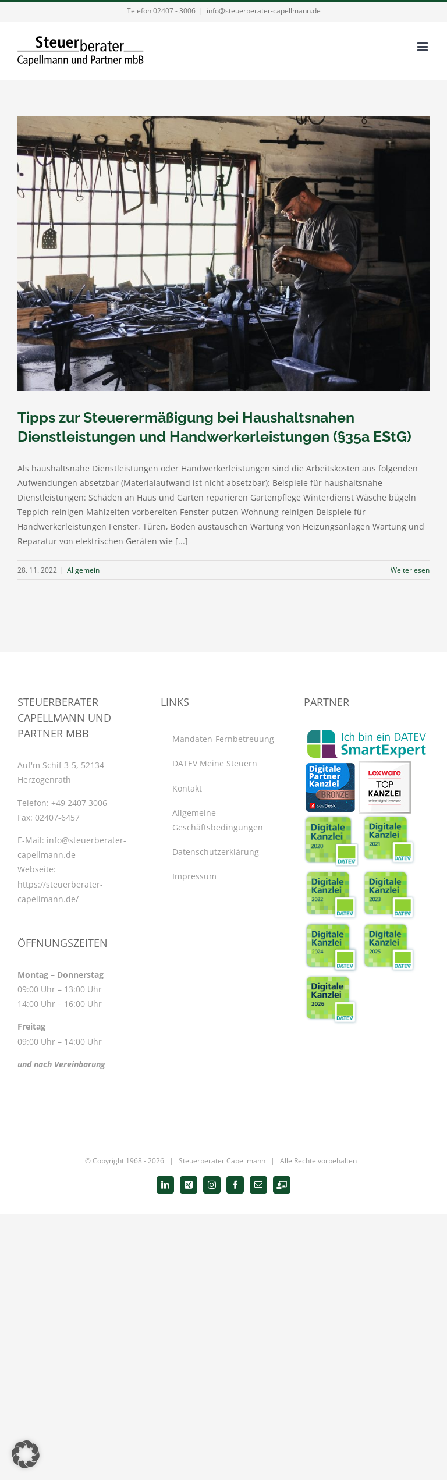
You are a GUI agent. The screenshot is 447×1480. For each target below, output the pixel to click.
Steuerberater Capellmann (222, 1161)
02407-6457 (57, 817)
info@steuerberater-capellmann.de (264, 11)
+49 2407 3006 (79, 802)
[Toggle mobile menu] (423, 47)
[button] (25, 1454)
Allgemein (83, 570)
